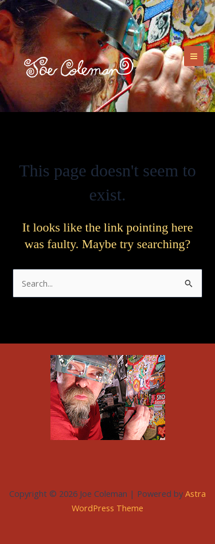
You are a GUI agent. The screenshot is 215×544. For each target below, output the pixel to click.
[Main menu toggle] (194, 55)
